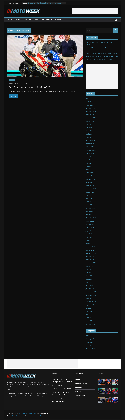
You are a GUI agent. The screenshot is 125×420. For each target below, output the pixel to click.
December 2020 (91, 292)
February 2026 (90, 108)
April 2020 (89, 318)
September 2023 (91, 189)
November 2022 (91, 218)
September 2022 (91, 224)
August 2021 (90, 266)
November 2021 (91, 256)
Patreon (58, 20)
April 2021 (89, 279)
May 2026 (89, 99)
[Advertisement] (95, 11)
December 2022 (91, 215)
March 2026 (89, 105)
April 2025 (89, 134)
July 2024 (89, 157)
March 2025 (89, 137)
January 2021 (90, 289)
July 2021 (89, 269)
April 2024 (89, 166)
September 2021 (91, 263)
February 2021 (90, 285)
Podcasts (27, 20)
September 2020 (91, 302)
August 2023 (90, 192)
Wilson (25, 83)
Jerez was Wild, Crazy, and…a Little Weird (99, 60)
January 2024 (90, 176)
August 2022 (90, 227)
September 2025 (91, 118)
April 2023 (89, 202)
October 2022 (90, 221)
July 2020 (89, 308)
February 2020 (90, 324)
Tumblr (18, 20)
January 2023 (90, 211)
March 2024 (89, 169)
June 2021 (89, 273)
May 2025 (89, 131)
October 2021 (90, 260)
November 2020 (91, 295)
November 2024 (91, 144)
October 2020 (90, 298)
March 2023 (89, 205)
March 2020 (89, 321)
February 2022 (90, 247)
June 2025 (89, 128)
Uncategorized (90, 348)
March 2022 (89, 244)
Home (10, 20)
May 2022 (89, 237)
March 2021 (89, 282)
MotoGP (88, 336)
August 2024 (90, 153)
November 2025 (91, 111)
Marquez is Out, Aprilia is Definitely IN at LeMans (102, 53)
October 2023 (90, 186)
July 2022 (89, 231)
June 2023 (89, 195)
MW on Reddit (47, 20)
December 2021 (91, 253)
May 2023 (89, 198)
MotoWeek (89, 342)
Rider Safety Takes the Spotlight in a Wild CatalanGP (44, 3)
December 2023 (91, 179)
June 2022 (89, 234)
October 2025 (90, 115)
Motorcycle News (91, 339)
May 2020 (89, 314)
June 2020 (89, 311)
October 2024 (90, 147)
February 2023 (90, 208)
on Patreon (25, 396)
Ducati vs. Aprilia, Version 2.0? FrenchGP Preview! (102, 56)
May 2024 (89, 163)
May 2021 (89, 276)
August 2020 (90, 305)
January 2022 (90, 250)
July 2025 (89, 124)
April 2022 (89, 240)
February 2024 (90, 173)
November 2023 (91, 182)
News (36, 20)
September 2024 (91, 150)
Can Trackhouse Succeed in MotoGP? (29, 87)
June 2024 (89, 160)
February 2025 (90, 140)
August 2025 (90, 121)
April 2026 (89, 102)
